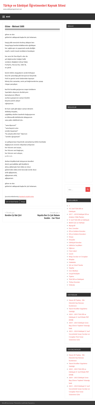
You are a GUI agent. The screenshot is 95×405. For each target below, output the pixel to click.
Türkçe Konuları (74, 282)
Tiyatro (71, 276)
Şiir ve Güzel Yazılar (12, 201)
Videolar (72, 285)
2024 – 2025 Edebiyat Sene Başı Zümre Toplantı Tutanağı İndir (79, 325)
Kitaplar (71, 259)
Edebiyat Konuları (75, 242)
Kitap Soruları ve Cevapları (78, 256)
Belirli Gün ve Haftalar (77, 223)
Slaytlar (71, 268)
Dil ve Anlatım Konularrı (77, 234)
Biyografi (72, 225)
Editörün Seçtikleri (75, 245)
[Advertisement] (78, 65)
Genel (71, 254)
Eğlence (72, 248)
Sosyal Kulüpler (74, 273)
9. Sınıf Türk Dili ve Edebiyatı (79, 220)
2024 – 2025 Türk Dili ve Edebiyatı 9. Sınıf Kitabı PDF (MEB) (79, 317)
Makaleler (72, 262)
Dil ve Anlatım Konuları (77, 231)
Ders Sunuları (73, 228)
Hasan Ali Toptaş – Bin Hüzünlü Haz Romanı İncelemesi (77, 303)
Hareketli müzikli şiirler (26, 196)
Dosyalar (72, 240)
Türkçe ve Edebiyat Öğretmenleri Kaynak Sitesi (34, 5)
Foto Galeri (73, 251)
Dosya (23, 201)
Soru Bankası (73, 271)
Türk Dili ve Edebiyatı (76, 279)
